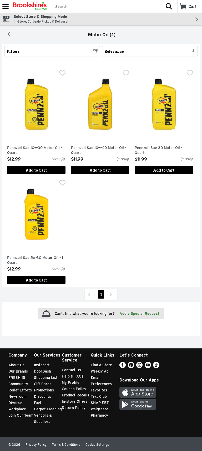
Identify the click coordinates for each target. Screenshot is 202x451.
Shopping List (46, 377)
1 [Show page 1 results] (101, 294)
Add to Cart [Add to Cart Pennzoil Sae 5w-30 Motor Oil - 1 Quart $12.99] (36, 280)
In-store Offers (74, 401)
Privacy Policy (36, 445)
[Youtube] (148, 366)
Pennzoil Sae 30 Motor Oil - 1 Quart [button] (160, 150)
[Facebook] (122, 366)
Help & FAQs (72, 376)
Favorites (99, 390)
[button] (168, 6)
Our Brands (18, 371)
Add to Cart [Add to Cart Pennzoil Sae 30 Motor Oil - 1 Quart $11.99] (163, 170)
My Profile (70, 382)
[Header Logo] (29, 6)
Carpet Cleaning (48, 409)
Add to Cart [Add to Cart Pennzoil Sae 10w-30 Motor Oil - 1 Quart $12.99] (36, 170)
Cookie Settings (97, 445)
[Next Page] (111, 294)
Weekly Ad (100, 371)
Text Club (99, 396)
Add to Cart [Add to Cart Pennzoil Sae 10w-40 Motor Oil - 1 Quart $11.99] (100, 170)
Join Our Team (20, 415)
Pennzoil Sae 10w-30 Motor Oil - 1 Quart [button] (35, 150)
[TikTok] (156, 366)
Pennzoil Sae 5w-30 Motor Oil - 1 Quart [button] (35, 260)
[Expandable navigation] (5, 6)
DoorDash (42, 371)
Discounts (42, 396)
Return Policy (73, 408)
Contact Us (71, 370)
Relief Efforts (20, 390)
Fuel (37, 403)
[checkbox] (62, 73)
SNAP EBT (100, 403)
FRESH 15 (16, 377)
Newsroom (17, 396)
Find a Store (101, 365)
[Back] (9, 34)
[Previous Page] (90, 294)
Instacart (42, 365)
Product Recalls (75, 395)
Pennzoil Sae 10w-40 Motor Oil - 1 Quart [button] (100, 150)
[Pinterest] (131, 366)
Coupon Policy (74, 389)
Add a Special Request (139, 313)
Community (18, 384)
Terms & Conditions (66, 445)
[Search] (104, 6)
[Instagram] (139, 366)
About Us (16, 365)
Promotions (44, 390)
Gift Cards (42, 384)
